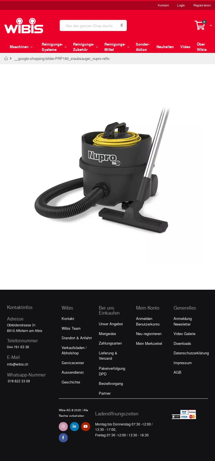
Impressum (183, 362)
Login (181, 5)
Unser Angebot (111, 323)
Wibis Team (71, 328)
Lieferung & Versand (108, 355)
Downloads (182, 343)
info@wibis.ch (17, 364)
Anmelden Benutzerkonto (148, 321)
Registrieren (202, 5)
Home (6, 58)
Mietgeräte (107, 333)
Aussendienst (73, 372)
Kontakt (163, 5)
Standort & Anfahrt (77, 337)
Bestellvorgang (111, 383)
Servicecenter (73, 362)
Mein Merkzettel (149, 343)
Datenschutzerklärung (191, 352)
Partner (105, 393)
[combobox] (93, 25)
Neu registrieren (149, 333)
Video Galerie (184, 333)
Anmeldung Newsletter (183, 321)
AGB (177, 372)
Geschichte (71, 382)
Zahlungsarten (110, 343)
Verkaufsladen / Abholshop (74, 350)
